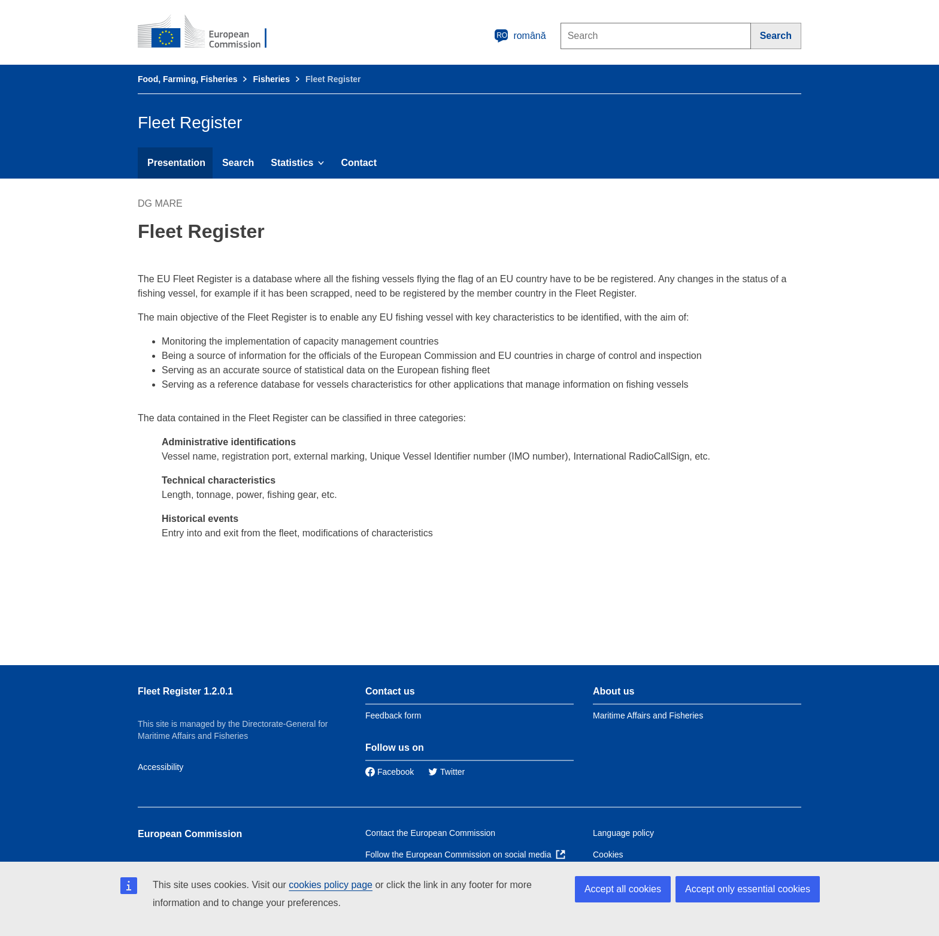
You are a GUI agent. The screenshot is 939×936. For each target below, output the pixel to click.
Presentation (176, 163)
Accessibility (160, 767)
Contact (359, 163)
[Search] (776, 36)
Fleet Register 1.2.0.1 (185, 691)
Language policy (623, 833)
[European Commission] (210, 32)
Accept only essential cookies (747, 889)
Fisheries (271, 79)
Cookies (608, 854)
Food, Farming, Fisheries (187, 79)
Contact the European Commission (430, 833)
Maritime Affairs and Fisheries (648, 715)
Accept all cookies (622, 889)
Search (238, 163)
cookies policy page (330, 885)
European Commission (190, 834)
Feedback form (393, 715)
